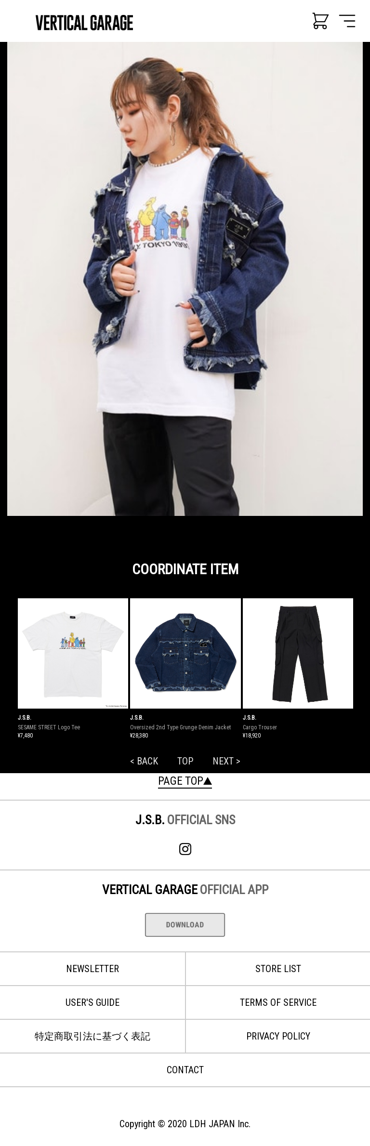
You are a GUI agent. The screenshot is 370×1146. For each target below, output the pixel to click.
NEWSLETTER (92, 969)
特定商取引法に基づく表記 (92, 1036)
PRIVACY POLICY (278, 1036)
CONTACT (185, 1070)
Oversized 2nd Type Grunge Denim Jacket (180, 727)
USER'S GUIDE (92, 1002)
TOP (185, 761)
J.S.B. (24, 717)
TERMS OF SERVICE (278, 1002)
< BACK (144, 761)
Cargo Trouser (260, 727)
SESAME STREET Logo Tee (49, 727)
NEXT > (226, 761)
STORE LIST (278, 969)
